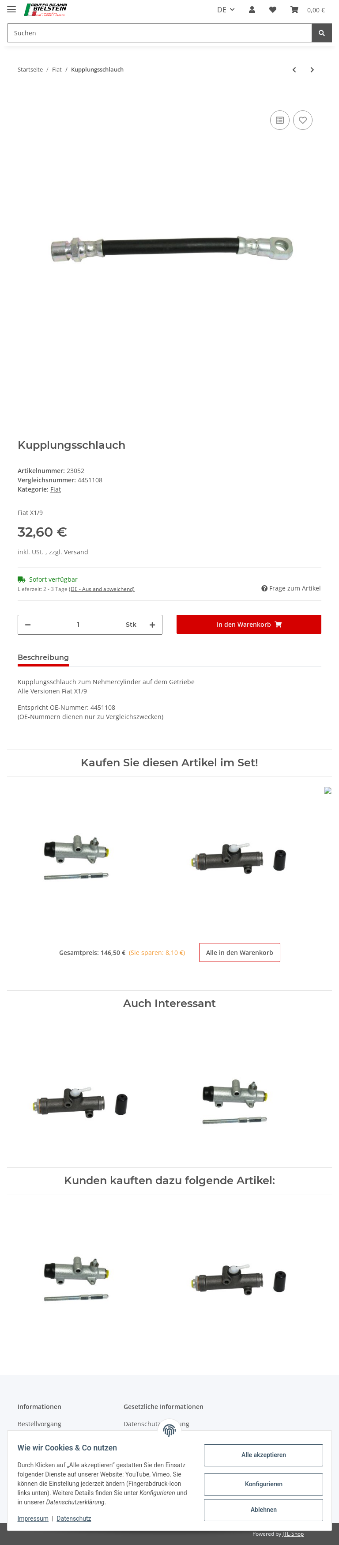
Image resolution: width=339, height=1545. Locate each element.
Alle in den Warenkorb (239, 952)
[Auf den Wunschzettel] (303, 120)
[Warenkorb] (307, 10)
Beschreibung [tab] (43, 657)
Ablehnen (259, 1509)
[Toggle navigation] (11, 5)
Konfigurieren (259, 1484)
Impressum (37, 1518)
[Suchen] (159, 32)
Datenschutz (78, 1518)
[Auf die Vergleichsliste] (280, 120)
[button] (252, 10)
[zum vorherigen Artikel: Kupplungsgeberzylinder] (294, 69)
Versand (76, 552)
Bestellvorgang (39, 1424)
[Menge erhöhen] (152, 624)
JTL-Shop (293, 1533)
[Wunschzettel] (272, 10)
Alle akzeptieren (259, 1454)
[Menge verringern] (28, 624)
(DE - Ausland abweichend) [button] (102, 589)
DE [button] (221, 10)
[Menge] (78, 624)
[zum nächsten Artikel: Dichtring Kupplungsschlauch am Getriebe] (312, 69)
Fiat (55, 489)
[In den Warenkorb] (25, 95)
